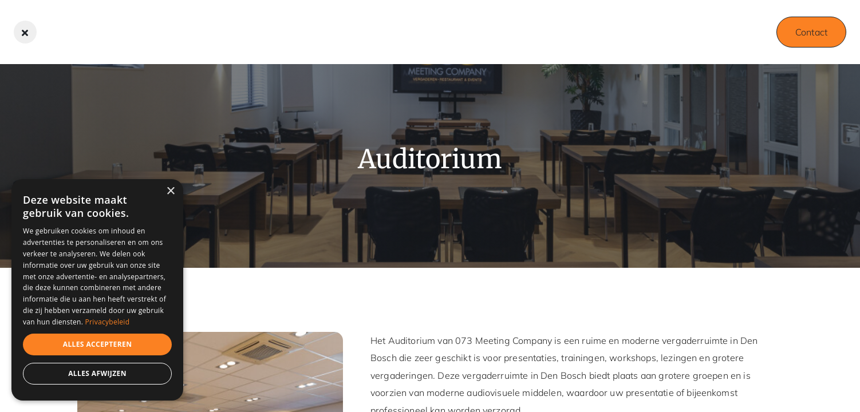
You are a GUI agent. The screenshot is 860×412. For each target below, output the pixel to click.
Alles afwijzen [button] (97, 373)
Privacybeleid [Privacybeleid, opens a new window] (107, 322)
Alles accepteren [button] (97, 344)
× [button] (170, 191)
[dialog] (97, 290)
